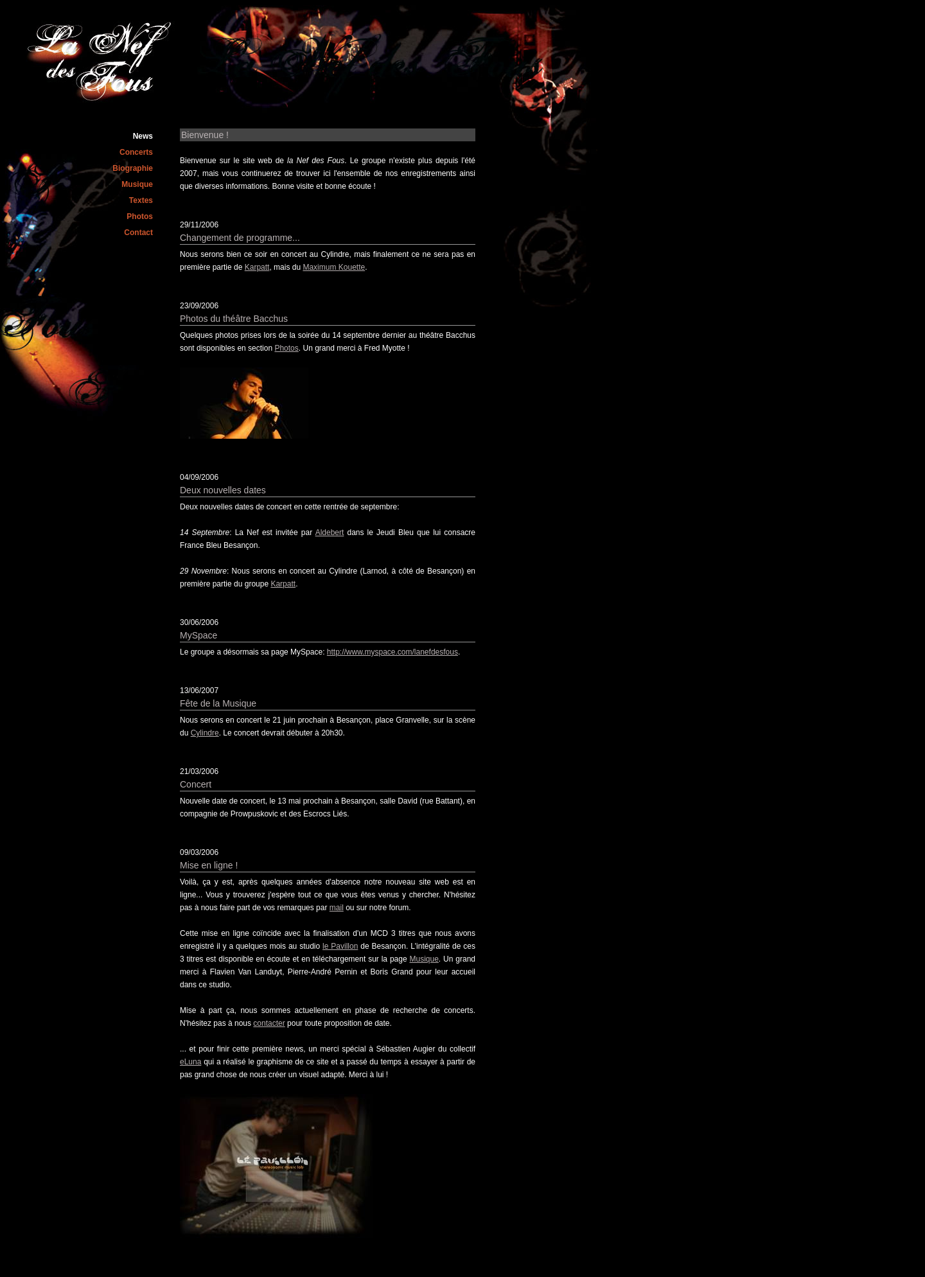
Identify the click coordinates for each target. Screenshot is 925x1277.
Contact (138, 232)
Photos (140, 216)
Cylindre (205, 732)
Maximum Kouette (334, 267)
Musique (137, 184)
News (143, 136)
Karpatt (257, 267)
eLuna (190, 1061)
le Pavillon (340, 946)
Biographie (132, 168)
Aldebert (329, 532)
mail (337, 907)
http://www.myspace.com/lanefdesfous (392, 651)
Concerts (136, 152)
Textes (141, 200)
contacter (269, 1023)
